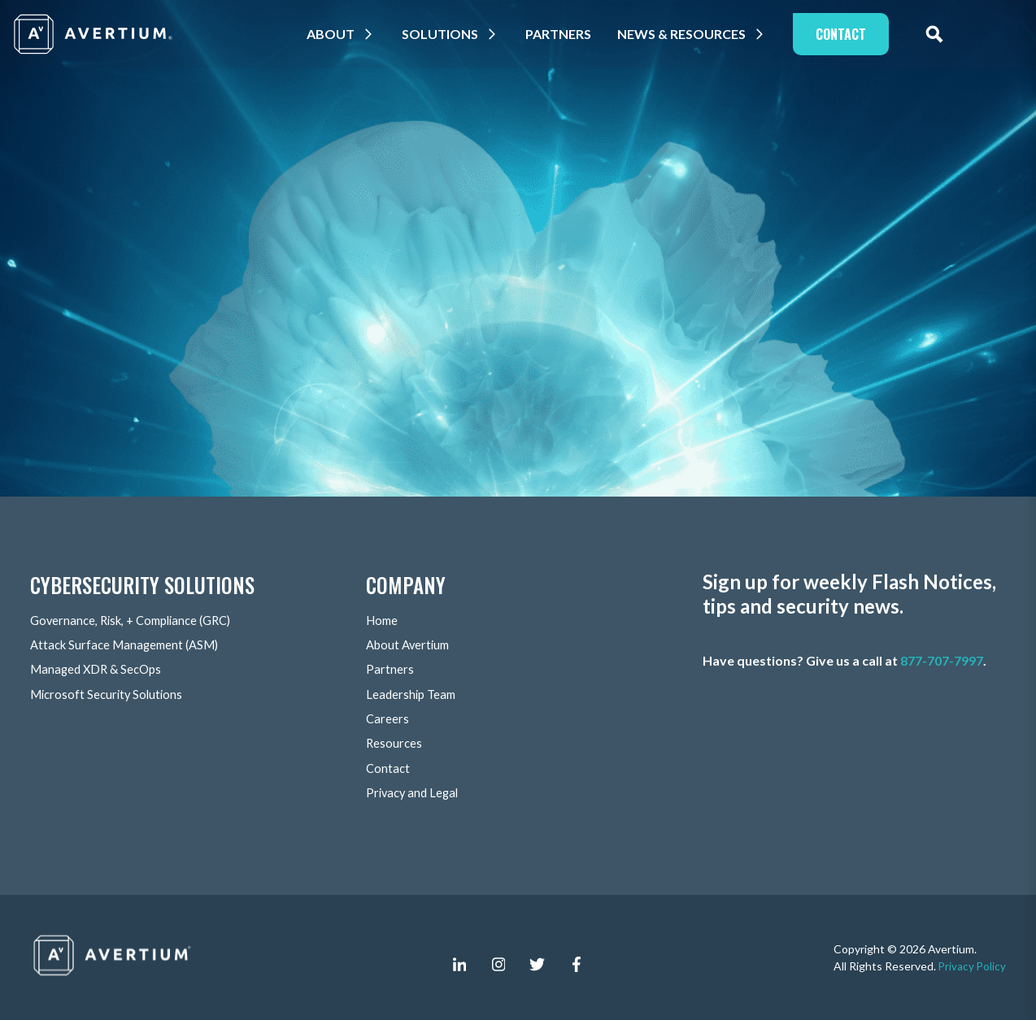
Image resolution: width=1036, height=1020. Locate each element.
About (347, 33)
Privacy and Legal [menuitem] (415, 792)
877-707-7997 (941, 661)
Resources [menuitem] (395, 743)
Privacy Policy (971, 965)
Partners (574, 33)
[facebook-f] (576, 963)
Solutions (456, 33)
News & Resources (697, 33)
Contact (857, 34)
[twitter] (537, 963)
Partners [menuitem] (390, 670)
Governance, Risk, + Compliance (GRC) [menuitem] (138, 621)
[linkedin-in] (459, 963)
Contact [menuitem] (388, 767)
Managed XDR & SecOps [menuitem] (99, 670)
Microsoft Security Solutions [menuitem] (109, 694)
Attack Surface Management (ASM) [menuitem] (130, 645)
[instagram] (498, 963)
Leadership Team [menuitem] (413, 694)
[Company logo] (94, 34)
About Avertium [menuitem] (410, 645)
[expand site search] (950, 34)
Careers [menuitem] (388, 719)
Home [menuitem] (383, 621)
